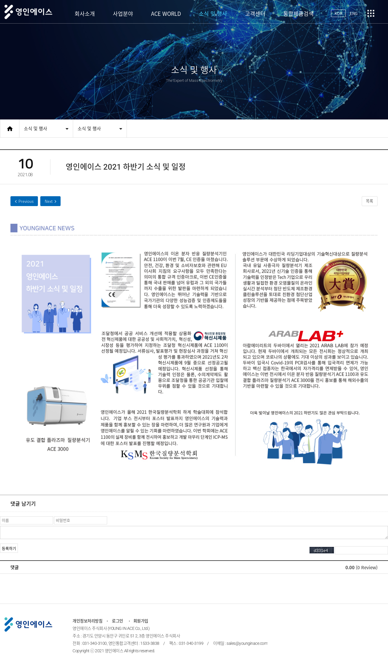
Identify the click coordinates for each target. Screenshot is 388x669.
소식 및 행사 (213, 14)
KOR (337, 13)
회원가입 (142, 621)
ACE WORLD (166, 14)
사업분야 (123, 14)
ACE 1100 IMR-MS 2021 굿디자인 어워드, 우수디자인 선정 (25, 201)
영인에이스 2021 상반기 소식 (53, 201)
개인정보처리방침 (89, 621)
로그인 (119, 621)
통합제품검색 (298, 14)
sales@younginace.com (248, 644)
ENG (353, 13)
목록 (368, 201)
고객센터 (255, 14)
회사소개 (85, 14)
